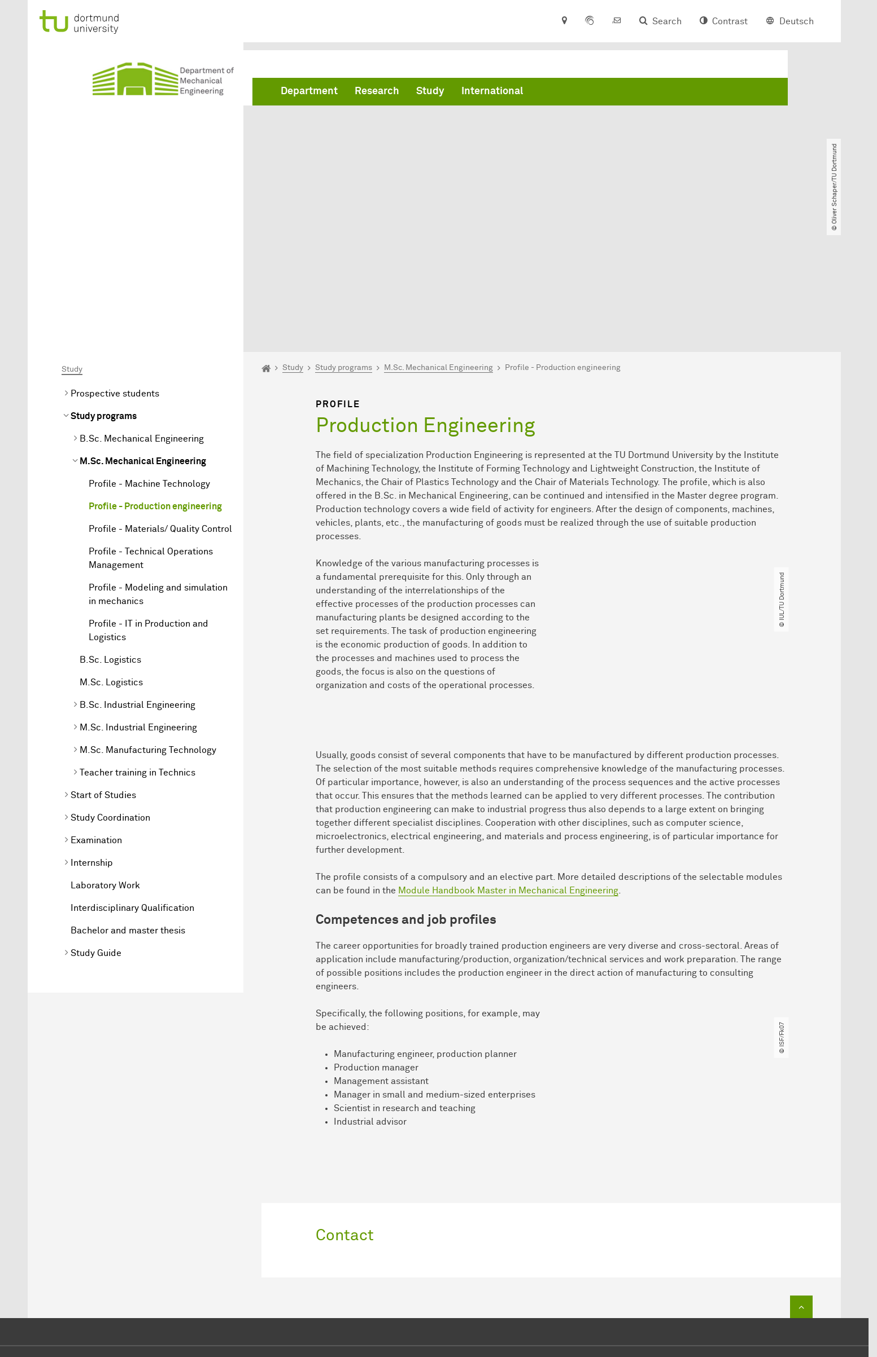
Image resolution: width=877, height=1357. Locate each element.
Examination (96, 711)
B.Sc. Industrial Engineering (137, 575)
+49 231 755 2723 (435, 1255)
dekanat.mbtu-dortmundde (460, 1272)
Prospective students (115, 264)
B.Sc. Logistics (110, 530)
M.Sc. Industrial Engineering (138, 598)
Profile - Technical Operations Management (151, 429)
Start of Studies (103, 666)
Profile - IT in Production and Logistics (148, 501)
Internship (92, 733)
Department (309, 92)
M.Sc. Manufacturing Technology (148, 620)
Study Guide (96, 824)
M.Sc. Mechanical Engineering (143, 332)
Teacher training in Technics (137, 643)
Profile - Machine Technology (149, 354)
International (492, 92)
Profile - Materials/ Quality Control (160, 399)
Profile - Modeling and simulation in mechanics (158, 465)
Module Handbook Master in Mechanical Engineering (508, 760)
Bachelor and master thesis (128, 801)
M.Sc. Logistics (111, 553)
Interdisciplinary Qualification (132, 778)
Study (430, 92)
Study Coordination (110, 688)
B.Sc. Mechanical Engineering (142, 309)
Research (377, 92)
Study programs (104, 287)
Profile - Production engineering (155, 377)
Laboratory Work (105, 756)
